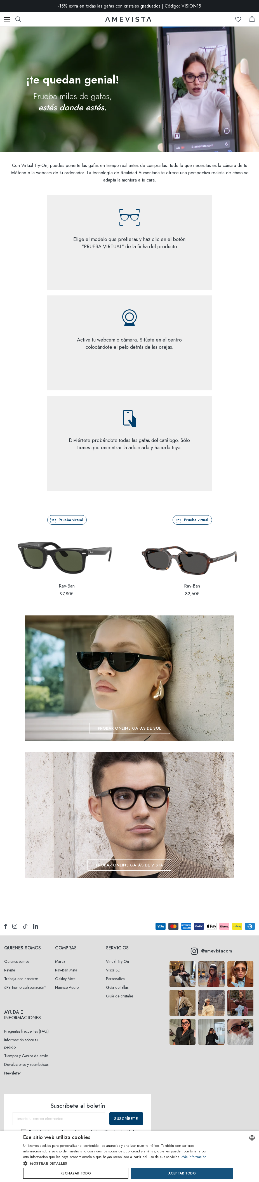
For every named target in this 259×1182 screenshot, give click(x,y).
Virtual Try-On (117, 961)
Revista (9, 970)
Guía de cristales (119, 996)
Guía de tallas (117, 987)
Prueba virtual (71, 519)
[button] (117, 1163)
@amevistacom (211, 951)
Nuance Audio (67, 987)
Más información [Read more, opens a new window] (194, 1156)
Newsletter (12, 1073)
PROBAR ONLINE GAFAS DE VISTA (129, 865)
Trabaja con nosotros (21, 979)
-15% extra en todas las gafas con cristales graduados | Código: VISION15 (129, 6)
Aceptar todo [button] (182, 1173)
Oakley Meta (65, 979)
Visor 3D (113, 970)
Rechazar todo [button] (76, 1173)
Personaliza (115, 979)
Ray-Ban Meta (66, 970)
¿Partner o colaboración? (25, 987)
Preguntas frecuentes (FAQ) (26, 1031)
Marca (60, 961)
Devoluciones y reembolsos (26, 1064)
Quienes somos (16, 961)
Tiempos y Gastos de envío (26, 1056)
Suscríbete (126, 1118)
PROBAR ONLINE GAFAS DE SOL (129, 728)
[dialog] (129, 1156)
